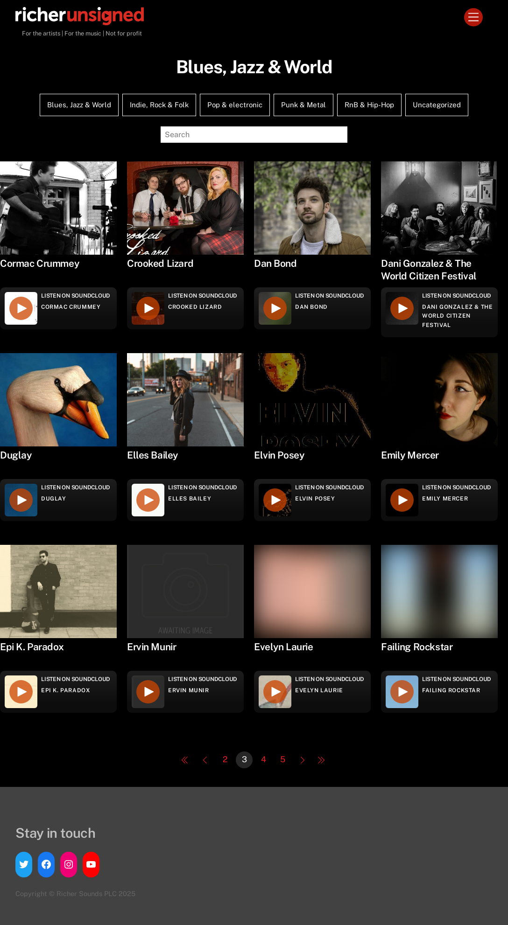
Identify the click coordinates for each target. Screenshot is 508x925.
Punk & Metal (303, 105)
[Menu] (473, 17)
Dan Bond (311, 307)
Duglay (53, 498)
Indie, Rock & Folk (159, 105)
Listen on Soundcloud (75, 295)
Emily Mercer (445, 498)
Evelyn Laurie (319, 690)
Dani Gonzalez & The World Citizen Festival (457, 316)
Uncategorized (437, 105)
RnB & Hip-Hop (369, 105)
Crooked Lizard (195, 307)
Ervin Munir (188, 690)
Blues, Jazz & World (79, 105)
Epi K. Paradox (65, 690)
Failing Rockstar (451, 690)
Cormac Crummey (70, 307)
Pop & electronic (234, 105)
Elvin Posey (315, 498)
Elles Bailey (189, 498)
